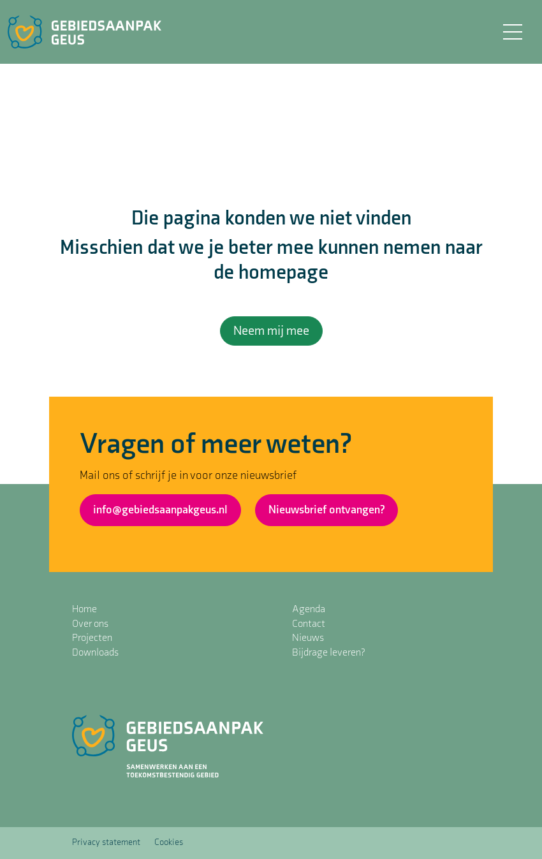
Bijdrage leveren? (328, 653)
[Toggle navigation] (512, 32)
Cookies (168, 842)
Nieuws (308, 638)
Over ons (90, 624)
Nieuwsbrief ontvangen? (326, 510)
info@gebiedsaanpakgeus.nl (160, 510)
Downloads (95, 653)
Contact (308, 624)
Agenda (308, 609)
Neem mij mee (271, 331)
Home (84, 609)
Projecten (92, 638)
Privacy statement (106, 842)
